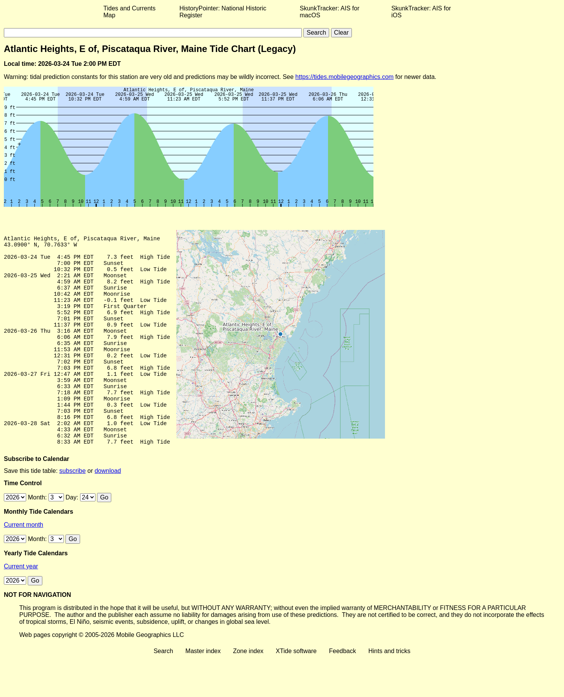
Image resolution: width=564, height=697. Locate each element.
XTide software (296, 690)
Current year (21, 605)
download (108, 510)
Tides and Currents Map (130, 11)
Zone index (248, 690)
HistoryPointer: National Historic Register (222, 11)
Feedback (342, 690)
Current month (23, 564)
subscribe (72, 510)
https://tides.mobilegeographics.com (344, 77)
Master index (203, 690)
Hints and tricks (389, 690)
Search (163, 690)
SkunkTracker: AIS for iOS (421, 11)
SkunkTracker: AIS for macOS (329, 11)
